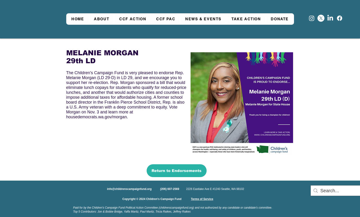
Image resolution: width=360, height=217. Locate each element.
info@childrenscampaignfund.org (129, 189)
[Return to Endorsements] (177, 170)
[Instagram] (311, 18)
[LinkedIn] (330, 18)
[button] (101, 19)
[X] (320, 18)
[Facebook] (339, 18)
